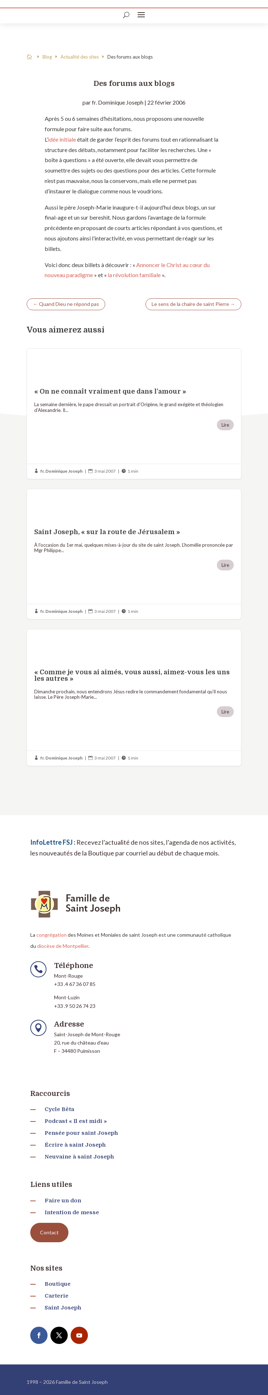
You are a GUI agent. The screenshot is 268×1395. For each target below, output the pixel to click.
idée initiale (62, 139)
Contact (49, 1232)
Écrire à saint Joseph (75, 1145)
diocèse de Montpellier (62, 946)
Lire (225, 425)
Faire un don (63, 1200)
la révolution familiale (134, 274)
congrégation (51, 935)
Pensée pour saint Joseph (81, 1133)
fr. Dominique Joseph (117, 102)
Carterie (56, 1296)
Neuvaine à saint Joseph (79, 1156)
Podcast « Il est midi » (76, 1121)
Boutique (58, 1284)
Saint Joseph (63, 1307)
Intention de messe (72, 1212)
